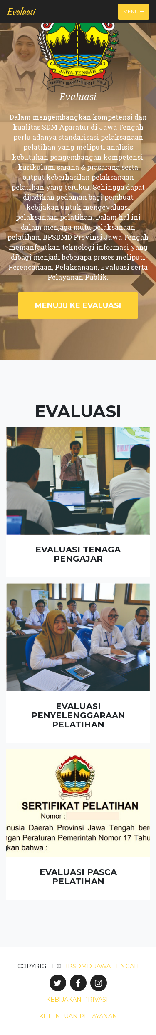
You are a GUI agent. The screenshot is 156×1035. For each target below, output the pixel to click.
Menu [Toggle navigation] (133, 11)
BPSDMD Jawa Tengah (101, 966)
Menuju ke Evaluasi (78, 305)
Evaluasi (21, 11)
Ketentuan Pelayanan (78, 1016)
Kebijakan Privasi (77, 999)
